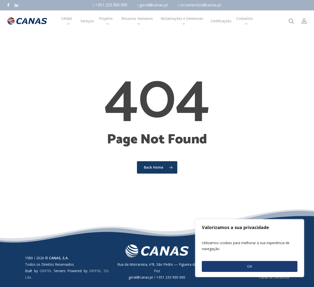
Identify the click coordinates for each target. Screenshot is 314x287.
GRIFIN (45, 270)
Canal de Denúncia (274, 277)
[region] (249, 248)
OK (249, 266)
